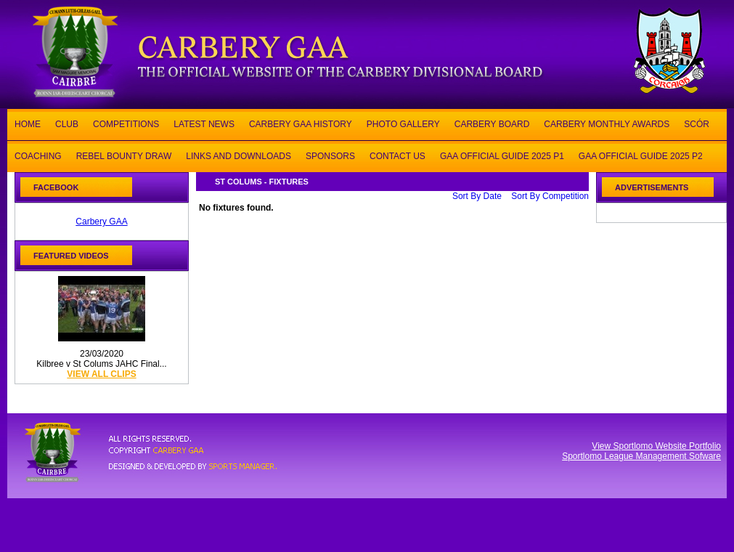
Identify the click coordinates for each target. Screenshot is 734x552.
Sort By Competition (550, 196)
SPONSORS (330, 155)
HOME (28, 123)
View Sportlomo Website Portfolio (656, 446)
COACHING (38, 155)
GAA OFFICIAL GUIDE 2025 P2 (641, 155)
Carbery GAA (101, 221)
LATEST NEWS (204, 123)
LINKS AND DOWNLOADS (238, 155)
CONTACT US (397, 155)
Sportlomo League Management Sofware (641, 456)
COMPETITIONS (126, 123)
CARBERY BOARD (492, 123)
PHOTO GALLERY (403, 123)
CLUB (66, 123)
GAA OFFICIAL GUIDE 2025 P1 (502, 155)
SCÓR (696, 123)
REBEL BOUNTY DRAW (124, 155)
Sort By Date (477, 196)
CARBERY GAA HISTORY (300, 123)
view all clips (101, 374)
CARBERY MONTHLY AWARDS (606, 123)
